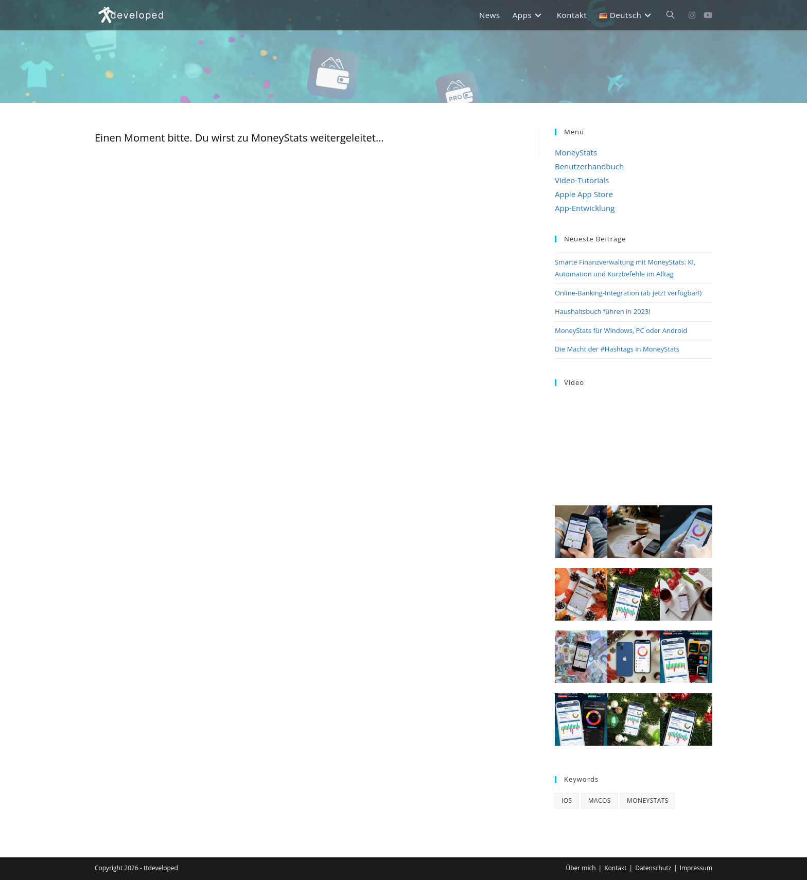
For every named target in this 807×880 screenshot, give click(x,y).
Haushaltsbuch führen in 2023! (603, 311)
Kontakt (615, 868)
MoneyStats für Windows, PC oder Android (621, 330)
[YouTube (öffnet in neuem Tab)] (707, 15)
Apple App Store (584, 194)
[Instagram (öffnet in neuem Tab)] (692, 15)
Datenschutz (653, 868)
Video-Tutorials (582, 180)
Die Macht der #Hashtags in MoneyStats (617, 349)
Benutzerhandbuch (589, 166)
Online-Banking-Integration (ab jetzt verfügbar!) (628, 292)
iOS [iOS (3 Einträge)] (567, 800)
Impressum (696, 868)
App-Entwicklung (585, 208)
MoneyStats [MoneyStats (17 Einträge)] (648, 800)
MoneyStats (576, 152)
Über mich (580, 868)
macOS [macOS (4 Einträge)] (599, 800)
